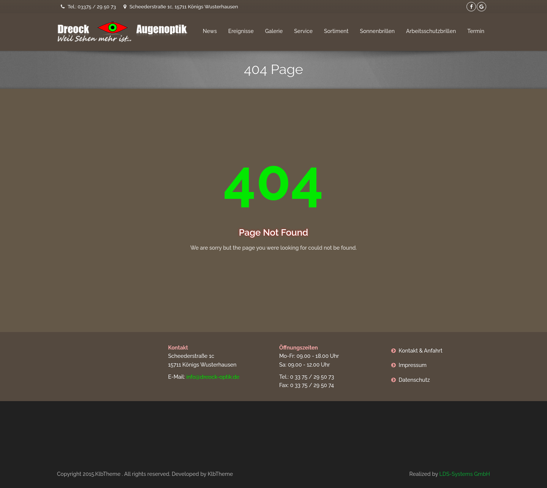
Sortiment (336, 31)
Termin (475, 31)
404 (273, 179)
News (210, 31)
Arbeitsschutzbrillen (431, 31)
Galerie (274, 31)
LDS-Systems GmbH (464, 474)
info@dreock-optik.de (212, 377)
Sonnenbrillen (377, 31)
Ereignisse (241, 31)
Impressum (413, 365)
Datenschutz (414, 380)
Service (303, 31)
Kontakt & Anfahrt (421, 351)
